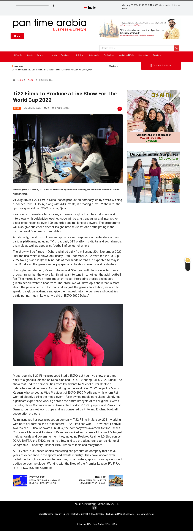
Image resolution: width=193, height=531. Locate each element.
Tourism (66, 55)
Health (54, 55)
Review (109, 504)
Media (114, 66)
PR (117, 504)
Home (20, 80)
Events (157, 55)
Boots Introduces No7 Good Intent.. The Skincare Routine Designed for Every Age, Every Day (52, 70)
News (30, 80)
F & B (80, 55)
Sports (41, 55)
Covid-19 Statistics (160, 65)
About (78, 504)
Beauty (30, 55)
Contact (101, 504)
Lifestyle (18, 55)
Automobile (94, 55)
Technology (109, 55)
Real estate (143, 55)
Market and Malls (126, 55)
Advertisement (89, 504)
